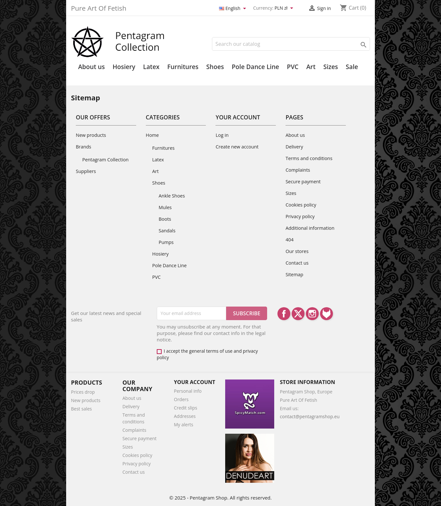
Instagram (312, 313)
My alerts (183, 424)
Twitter (298, 313)
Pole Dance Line (255, 67)
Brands (83, 147)
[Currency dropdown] (285, 8)
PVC (292, 67)
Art (311, 67)
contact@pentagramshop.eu (310, 416)
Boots (165, 219)
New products (91, 135)
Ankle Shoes (172, 196)
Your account (194, 382)
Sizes (330, 67)
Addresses (184, 416)
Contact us (297, 263)
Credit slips (185, 408)
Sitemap (294, 274)
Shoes (215, 67)
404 (290, 240)
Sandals (167, 231)
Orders (181, 399)
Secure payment (303, 181)
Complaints (298, 170)
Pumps (166, 242)
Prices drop (83, 392)
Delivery (294, 147)
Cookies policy (301, 205)
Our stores (297, 251)
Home (152, 135)
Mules (165, 207)
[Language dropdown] (233, 8)
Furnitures (182, 67)
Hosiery (124, 67)
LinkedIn (326, 313)
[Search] (291, 44)
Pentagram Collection (105, 160)
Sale (352, 67)
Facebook (283, 313)
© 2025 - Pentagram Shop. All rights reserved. (220, 497)
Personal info (188, 391)
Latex (151, 67)
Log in (221, 135)
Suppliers (86, 171)
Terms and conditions (309, 158)
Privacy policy (300, 216)
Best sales (81, 409)
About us (91, 67)
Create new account (236, 147)
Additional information (310, 228)
